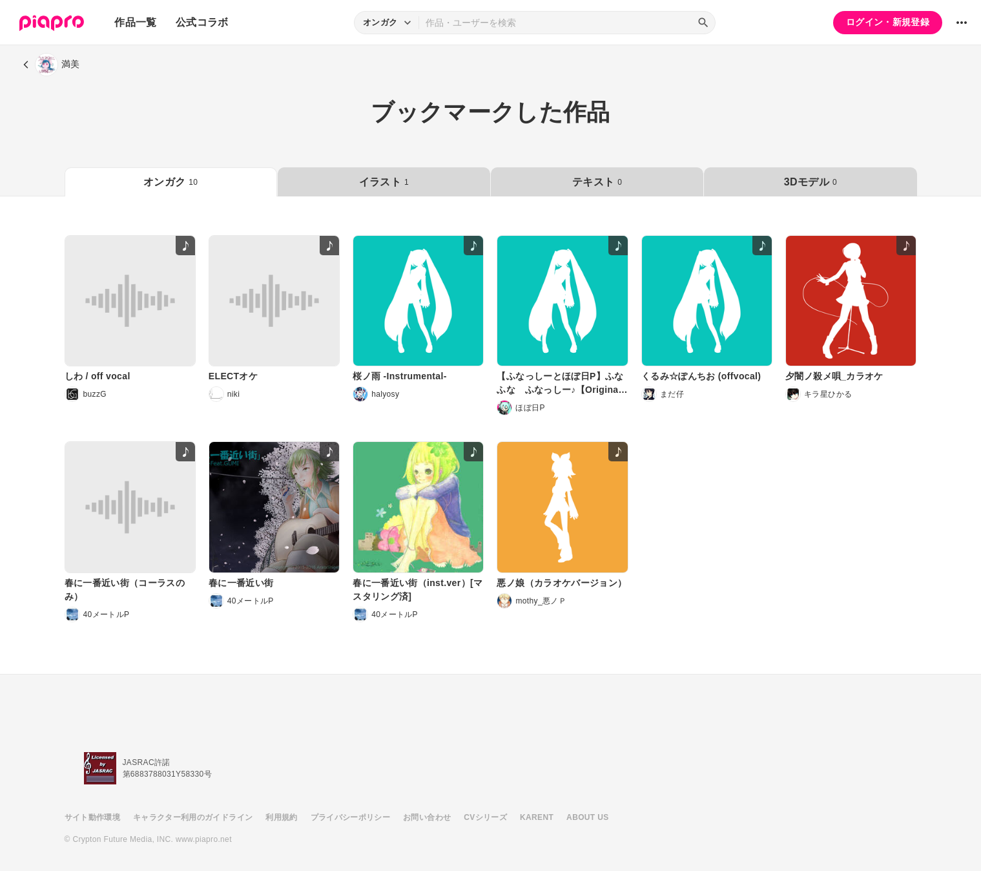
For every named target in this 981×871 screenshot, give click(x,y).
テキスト (597, 181)
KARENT (536, 817)
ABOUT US (587, 817)
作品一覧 (135, 22)
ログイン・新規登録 (887, 22)
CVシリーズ (485, 817)
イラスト (384, 181)
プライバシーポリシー (351, 817)
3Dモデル (810, 181)
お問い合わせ (427, 817)
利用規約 (281, 817)
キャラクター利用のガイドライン (193, 817)
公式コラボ (202, 22)
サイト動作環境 (92, 817)
